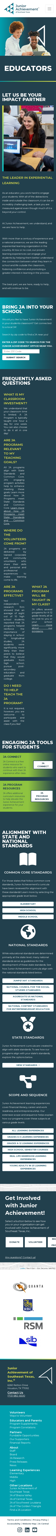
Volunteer (35, 1242)
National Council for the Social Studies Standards (28, 988)
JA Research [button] (17, 1458)
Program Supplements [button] (23, 1423)
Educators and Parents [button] (26, 1420)
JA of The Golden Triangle (25, 1506)
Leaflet (22, 1268)
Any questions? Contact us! (20, 1257)
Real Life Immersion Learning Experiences (28, 1158)
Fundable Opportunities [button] (24, 1435)
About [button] (14, 1447)
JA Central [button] (43, 1523)
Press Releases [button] (18, 1461)
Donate (14, 1242)
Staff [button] (12, 1450)
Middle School (28, 916)
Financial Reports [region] (20, 1442)
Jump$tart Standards (28, 980)
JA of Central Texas (21, 1499)
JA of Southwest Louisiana (25, 1502)
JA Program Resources (42, 796)
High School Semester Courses (28, 1149)
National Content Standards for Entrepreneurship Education (28, 1007)
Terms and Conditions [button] (19, 1520)
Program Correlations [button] (22, 1427)
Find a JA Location (20, 1510)
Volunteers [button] (17, 1412)
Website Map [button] (29, 1523)
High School (28, 910)
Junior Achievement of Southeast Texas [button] (23, 1490)
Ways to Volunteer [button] (21, 1415)
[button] (20, 1530)
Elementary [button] (17, 1473)
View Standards (27, 1065)
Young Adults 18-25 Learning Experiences (28, 1167)
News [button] (13, 1465)
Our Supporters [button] (19, 1439)
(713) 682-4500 (16, 1395)
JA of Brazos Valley (21, 1495)
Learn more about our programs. (42, 628)
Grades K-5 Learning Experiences (28, 1137)
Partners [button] (16, 1432)
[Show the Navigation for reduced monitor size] (49, 9)
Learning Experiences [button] (25, 1470)
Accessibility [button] (13, 1523)
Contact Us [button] (15, 1392)
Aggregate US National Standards (28, 998)
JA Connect (43, 765)
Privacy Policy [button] (40, 1520)
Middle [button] (14, 1477)
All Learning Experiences (28, 1130)
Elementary (28, 904)
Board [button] (13, 1454)
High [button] (12, 1480)
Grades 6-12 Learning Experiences (28, 1143)
